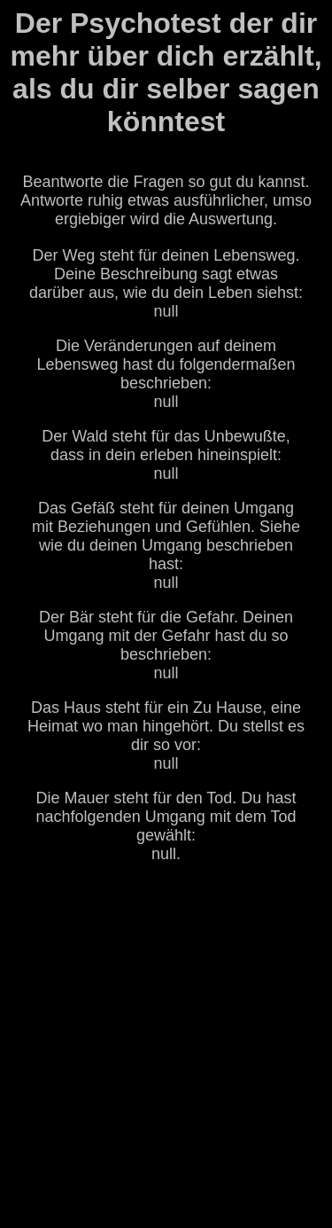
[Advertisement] (166, 1047)
